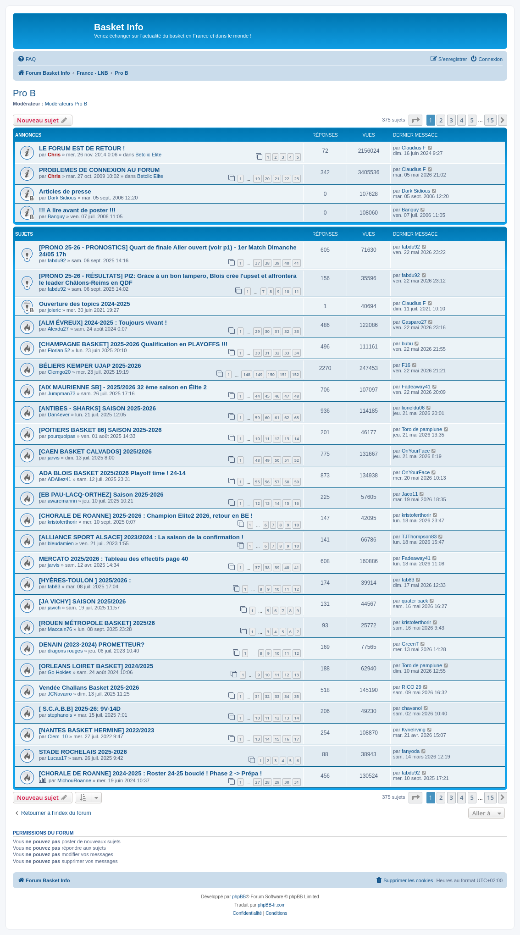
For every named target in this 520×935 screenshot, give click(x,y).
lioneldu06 (413, 407)
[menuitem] (26, 59)
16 (296, 503)
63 (296, 417)
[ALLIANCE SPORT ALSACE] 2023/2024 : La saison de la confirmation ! (141, 537)
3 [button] (451, 120)
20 (267, 179)
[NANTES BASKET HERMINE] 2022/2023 (96, 730)
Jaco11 (410, 494)
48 (296, 396)
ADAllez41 (59, 479)
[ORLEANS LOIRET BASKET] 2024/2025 (96, 666)
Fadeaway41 (416, 386)
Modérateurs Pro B (66, 103)
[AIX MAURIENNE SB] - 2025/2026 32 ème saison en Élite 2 (123, 387)
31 (277, 331)
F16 (406, 365)
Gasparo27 (414, 322)
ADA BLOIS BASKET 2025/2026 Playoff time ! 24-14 (112, 473)
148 (246, 374)
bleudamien (61, 543)
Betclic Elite (148, 154)
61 (277, 417)
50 (277, 460)
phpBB (239, 896)
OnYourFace (416, 451)
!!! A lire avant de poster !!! (77, 210)
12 (277, 439)
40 (286, 263)
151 (283, 374)
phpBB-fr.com (272, 904)
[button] (415, 120)
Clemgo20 (59, 372)
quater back (415, 600)
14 (296, 439)
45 (267, 396)
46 (277, 396)
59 (257, 417)
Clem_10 (58, 736)
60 (267, 417)
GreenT (410, 644)
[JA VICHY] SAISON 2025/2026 (82, 601)
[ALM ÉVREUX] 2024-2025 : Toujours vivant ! (103, 322)
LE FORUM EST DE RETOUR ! (82, 148)
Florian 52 (59, 350)
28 (267, 782)
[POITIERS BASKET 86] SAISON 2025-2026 (100, 429)
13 (286, 439)
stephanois (60, 715)
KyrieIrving (414, 729)
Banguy (56, 216)
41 (296, 263)
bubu (407, 343)
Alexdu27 (58, 329)
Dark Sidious (62, 197)
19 (257, 179)
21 (277, 179)
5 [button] (472, 120)
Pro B (24, 93)
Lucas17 (57, 758)
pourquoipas (62, 436)
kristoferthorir (62, 522)
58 (286, 482)
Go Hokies (59, 672)
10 (286, 291)
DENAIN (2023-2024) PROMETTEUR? (91, 644)
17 (296, 739)
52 (296, 460)
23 (296, 179)
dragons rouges (65, 650)
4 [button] (461, 120)
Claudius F (414, 147)
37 (257, 263)
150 (271, 374)
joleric (54, 310)
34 (296, 353)
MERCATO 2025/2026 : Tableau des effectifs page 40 (113, 558)
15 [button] (490, 120)
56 (267, 482)
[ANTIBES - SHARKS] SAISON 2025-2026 (97, 408)
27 (257, 782)
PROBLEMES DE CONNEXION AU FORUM (99, 169)
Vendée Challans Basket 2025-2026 (89, 687)
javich (54, 607)
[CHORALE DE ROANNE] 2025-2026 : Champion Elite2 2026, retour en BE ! (146, 515)
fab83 (54, 586)
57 (277, 482)
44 (257, 396)
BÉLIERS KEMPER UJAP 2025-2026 (90, 365)
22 (286, 179)
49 (267, 460)
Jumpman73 (62, 393)
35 (296, 696)
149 (258, 374)
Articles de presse (65, 191)
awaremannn (62, 500)
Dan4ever (59, 414)
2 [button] (441, 120)
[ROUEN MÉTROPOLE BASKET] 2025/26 (97, 623)
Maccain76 (60, 629)
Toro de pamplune (422, 429)
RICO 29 (411, 687)
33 (296, 331)
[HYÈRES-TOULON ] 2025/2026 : (85, 580)
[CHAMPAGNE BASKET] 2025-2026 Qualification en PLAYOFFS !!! (133, 344)
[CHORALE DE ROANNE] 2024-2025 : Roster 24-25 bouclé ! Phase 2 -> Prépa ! (150, 773)
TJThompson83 (419, 536)
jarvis (54, 457)
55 (257, 482)
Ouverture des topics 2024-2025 (84, 303)
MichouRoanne (74, 780)
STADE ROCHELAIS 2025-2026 (83, 751)
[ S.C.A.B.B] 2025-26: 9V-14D (80, 708)
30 (267, 331)
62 (286, 417)
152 (295, 374)
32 (286, 331)
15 (286, 503)
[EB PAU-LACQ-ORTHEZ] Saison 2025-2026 (101, 494)
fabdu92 (57, 260)
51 (286, 460)
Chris (54, 154)
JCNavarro (60, 694)
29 (257, 331)
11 (296, 291)
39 (277, 263)
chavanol (412, 708)
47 (286, 396)
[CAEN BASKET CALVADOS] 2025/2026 (95, 451)
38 (267, 263)
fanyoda (411, 751)
